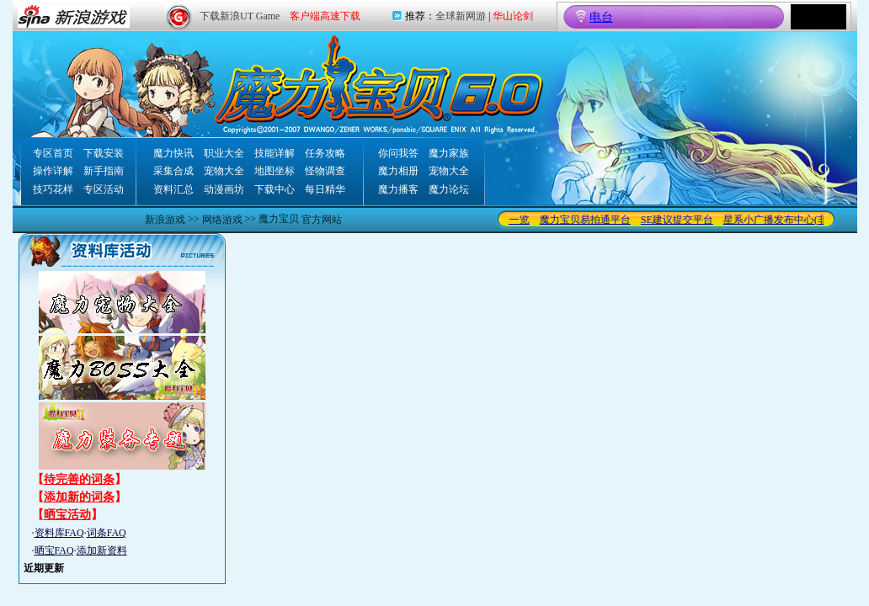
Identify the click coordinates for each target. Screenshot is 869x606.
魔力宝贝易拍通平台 (590, 220)
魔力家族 (449, 153)
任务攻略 (325, 153)
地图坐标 (274, 171)
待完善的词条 (79, 479)
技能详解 (274, 153)
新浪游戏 (165, 220)
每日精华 (325, 189)
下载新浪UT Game (240, 16)
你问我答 (398, 153)
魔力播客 (398, 189)
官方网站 (321, 220)
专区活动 (103, 189)
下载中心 (274, 189)
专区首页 (53, 153)
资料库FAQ (59, 533)
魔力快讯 (173, 153)
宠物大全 (224, 171)
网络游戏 (222, 220)
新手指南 (103, 171)
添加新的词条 (79, 497)
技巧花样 (53, 189)
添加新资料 (102, 550)
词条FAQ (106, 533)
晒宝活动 (67, 514)
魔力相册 (398, 171)
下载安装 (103, 153)
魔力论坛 (449, 189)
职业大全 (224, 153)
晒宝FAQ (54, 550)
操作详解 (53, 171)
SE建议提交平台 (682, 220)
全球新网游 (460, 16)
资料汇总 (173, 189)
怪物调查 (325, 171)
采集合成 (173, 171)
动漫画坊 (224, 189)
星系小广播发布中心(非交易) (792, 220)
